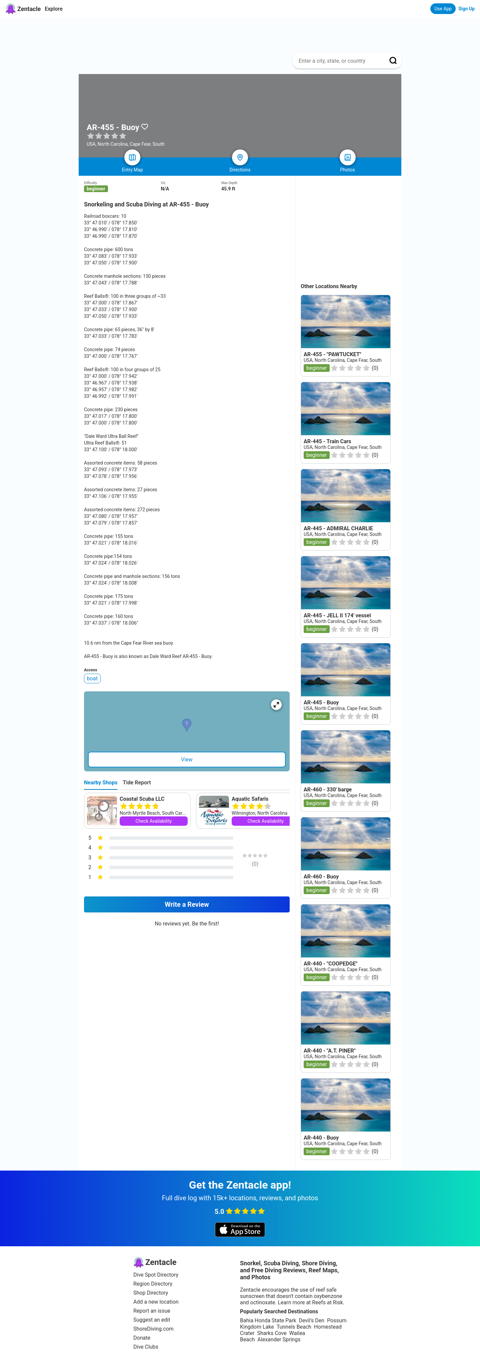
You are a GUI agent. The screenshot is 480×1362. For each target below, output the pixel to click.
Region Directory (152, 1284)
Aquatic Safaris (250, 799)
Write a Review (187, 904)
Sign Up (466, 8)
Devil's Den (311, 1320)
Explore (54, 9)
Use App (443, 8)
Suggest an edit (151, 1320)
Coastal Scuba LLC (142, 799)
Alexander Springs (278, 1339)
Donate (141, 1338)
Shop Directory (150, 1293)
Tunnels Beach (294, 1327)
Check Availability (154, 821)
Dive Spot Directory (155, 1275)
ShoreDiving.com (153, 1329)
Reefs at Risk (327, 1302)
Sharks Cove (271, 1333)
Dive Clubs (145, 1347)
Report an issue (151, 1311)
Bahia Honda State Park (268, 1320)
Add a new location (156, 1302)
